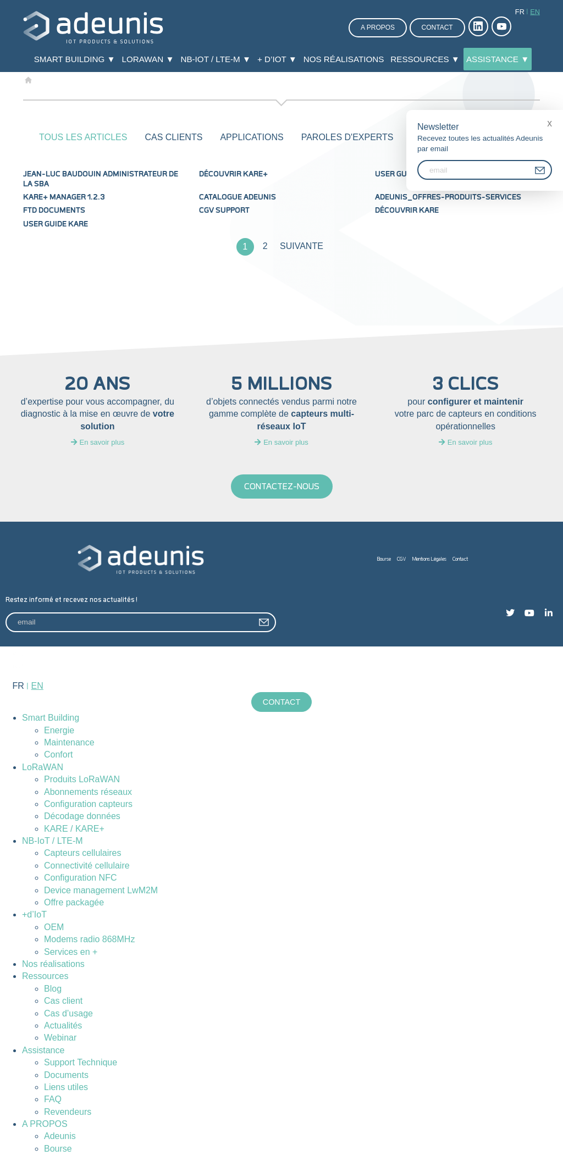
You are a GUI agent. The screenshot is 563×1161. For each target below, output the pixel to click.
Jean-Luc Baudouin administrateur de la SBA (100, 179)
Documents (66, 1075)
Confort (58, 754)
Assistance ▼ (497, 59)
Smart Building (50, 717)
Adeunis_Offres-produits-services (448, 197)
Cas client (63, 1000)
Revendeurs (67, 1111)
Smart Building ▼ (74, 59)
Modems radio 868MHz (89, 939)
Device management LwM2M (101, 890)
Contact (437, 27)
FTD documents (54, 210)
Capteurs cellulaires (83, 853)
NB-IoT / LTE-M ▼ (215, 59)
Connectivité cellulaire (87, 865)
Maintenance (69, 742)
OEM (54, 927)
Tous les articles (83, 137)
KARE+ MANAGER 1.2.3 (64, 197)
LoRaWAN (42, 767)
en (535, 12)
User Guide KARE (55, 224)
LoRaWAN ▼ (148, 59)
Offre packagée (74, 902)
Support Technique (80, 1062)
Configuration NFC (80, 877)
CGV (401, 559)
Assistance (43, 1050)
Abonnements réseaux (88, 792)
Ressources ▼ (425, 59)
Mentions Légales (429, 559)
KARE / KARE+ (74, 828)
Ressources (45, 976)
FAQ (53, 1099)
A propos (378, 27)
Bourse (384, 559)
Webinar (60, 1037)
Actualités (63, 1025)
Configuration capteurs (88, 804)
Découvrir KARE (407, 210)
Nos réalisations (343, 59)
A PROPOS (45, 1124)
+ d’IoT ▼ (277, 59)
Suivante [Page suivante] (301, 246)
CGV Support (224, 210)
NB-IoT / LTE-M (52, 840)
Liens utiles (66, 1087)
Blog (53, 988)
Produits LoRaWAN (82, 779)
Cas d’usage (68, 1013)
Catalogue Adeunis (237, 197)
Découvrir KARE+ (233, 174)
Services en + (70, 952)
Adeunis (60, 1136)
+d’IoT (34, 914)
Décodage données (82, 816)
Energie (59, 730)
